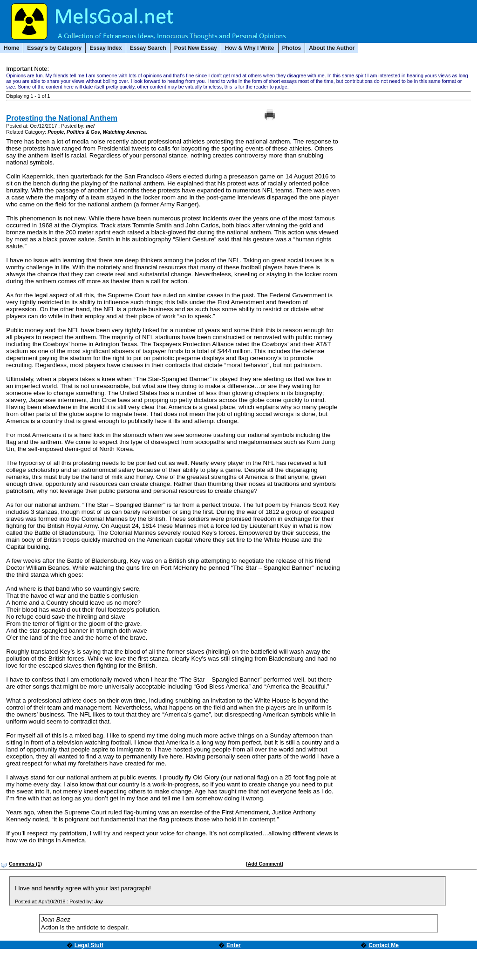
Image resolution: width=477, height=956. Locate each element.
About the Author (331, 48)
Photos (291, 48)
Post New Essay (195, 48)
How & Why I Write (249, 48)
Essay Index (105, 48)
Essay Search (148, 48)
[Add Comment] (264, 864)
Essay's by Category (54, 48)
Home (11, 48)
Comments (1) (25, 864)
